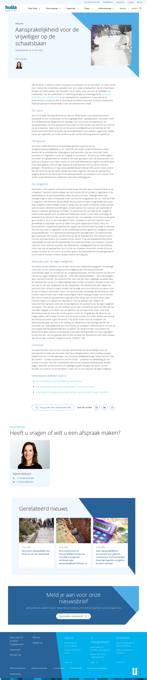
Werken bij (120, 2)
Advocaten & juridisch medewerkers (17, 641)
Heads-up (38, 642)
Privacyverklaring (58, 668)
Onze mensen (53, 8)
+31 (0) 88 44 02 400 (91, 2)
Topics (88, 8)
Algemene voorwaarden (39, 668)
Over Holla (34, 8)
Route (68, 662)
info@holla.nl (108, 2)
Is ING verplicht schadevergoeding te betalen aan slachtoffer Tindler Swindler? (72, 392)
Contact (131, 2)
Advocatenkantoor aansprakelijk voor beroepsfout (58, 381)
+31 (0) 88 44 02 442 (23, 480)
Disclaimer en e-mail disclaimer (97, 668)
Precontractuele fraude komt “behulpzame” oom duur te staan (64, 386)
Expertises (72, 8)
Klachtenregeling (15, 674)
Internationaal (106, 8)
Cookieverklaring (75, 668)
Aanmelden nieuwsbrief (73, 617)
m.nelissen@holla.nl (23, 483)
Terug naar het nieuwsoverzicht (53, 407)
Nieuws (124, 8)
